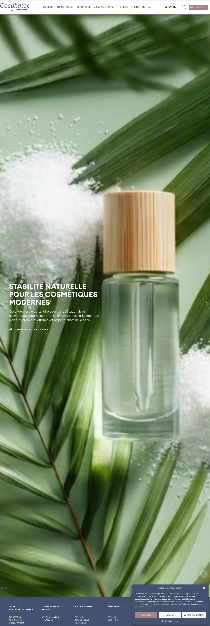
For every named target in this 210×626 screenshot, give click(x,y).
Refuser (169, 615)
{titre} (164, 621)
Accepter (146, 615)
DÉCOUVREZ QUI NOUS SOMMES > (28, 330)
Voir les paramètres (194, 615)
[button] (204, 588)
